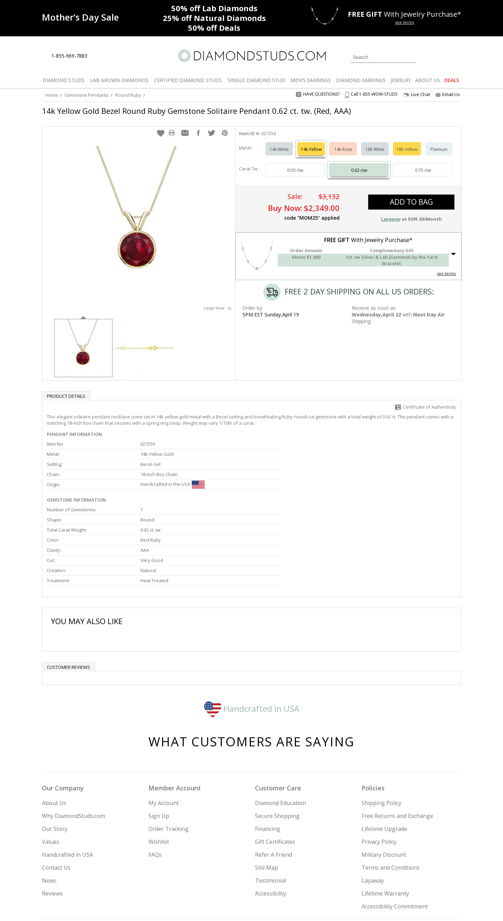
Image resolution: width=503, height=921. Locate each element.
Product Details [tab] (66, 389)
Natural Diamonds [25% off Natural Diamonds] (214, 18)
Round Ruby (128, 95)
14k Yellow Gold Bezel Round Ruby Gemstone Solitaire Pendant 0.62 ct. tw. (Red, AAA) (196, 110)
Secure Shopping (277, 744)
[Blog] (412, 880)
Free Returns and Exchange (397, 744)
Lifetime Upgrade (384, 757)
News (49, 809)
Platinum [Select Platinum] (438, 142)
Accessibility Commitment (395, 835)
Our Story (54, 757)
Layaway (373, 809)
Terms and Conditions (391, 796)
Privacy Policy (379, 770)
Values (50, 770)
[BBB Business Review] (197, 906)
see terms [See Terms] (446, 266)
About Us (54, 732)
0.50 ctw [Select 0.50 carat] (295, 163)
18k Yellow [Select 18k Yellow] (406, 142)
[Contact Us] (115, 56)
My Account (163, 732)
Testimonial (270, 809)
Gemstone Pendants (87, 95)
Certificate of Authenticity (425, 400)
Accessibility (270, 822)
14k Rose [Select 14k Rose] (343, 142)
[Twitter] (361, 880)
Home (51, 95)
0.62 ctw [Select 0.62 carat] (359, 163)
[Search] (382, 57)
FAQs (155, 783)
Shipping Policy (381, 732)
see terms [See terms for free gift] (404, 22)
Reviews (52, 822)
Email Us (448, 94)
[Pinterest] (394, 880)
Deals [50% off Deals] (214, 27)
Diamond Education (280, 732)
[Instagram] (343, 880)
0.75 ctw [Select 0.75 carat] (423, 163)
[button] (161, 126)
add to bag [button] (411, 195)
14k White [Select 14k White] (279, 142)
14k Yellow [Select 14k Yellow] (311, 142)
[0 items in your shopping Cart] (456, 56)
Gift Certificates (275, 770)
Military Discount (384, 783)
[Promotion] (80, 17)
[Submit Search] (410, 57)
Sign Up (158, 744)
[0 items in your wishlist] (440, 56)
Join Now (279, 878)
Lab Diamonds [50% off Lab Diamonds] (214, 8)
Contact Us (56, 796)
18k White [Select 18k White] (375, 142)
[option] (83, 340)
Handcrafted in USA (251, 637)
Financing (267, 757)
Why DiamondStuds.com (73, 744)
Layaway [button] (391, 212)
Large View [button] (217, 301)
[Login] (425, 56)
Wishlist (158, 770)
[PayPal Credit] (307, 906)
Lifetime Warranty (385, 822)
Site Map (266, 796)
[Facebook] (378, 880)
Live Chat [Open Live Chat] (416, 94)
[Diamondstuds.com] (251, 56)
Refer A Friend (273, 783)
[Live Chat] (98, 56)
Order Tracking (168, 757)
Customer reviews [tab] (68, 596)
